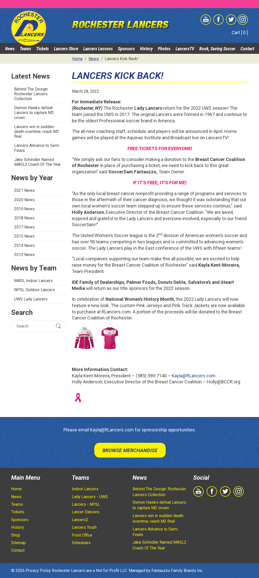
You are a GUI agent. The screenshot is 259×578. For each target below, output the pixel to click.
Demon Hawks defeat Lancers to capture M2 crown (34, 112)
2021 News (24, 190)
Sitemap (18, 542)
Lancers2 (80, 519)
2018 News (24, 218)
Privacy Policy (38, 570)
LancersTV (185, 48)
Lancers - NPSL (86, 504)
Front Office (82, 535)
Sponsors (126, 48)
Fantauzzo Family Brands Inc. (177, 570)
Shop (15, 535)
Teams (25, 48)
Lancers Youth (84, 527)
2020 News (24, 199)
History (146, 48)
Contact (247, 48)
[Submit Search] (58, 326)
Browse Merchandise (130, 450)
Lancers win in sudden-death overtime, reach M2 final (36, 131)
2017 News (24, 227)
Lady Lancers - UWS (90, 496)
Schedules (81, 542)
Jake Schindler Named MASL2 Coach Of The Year (37, 162)
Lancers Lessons (98, 48)
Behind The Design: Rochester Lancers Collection (31, 94)
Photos (164, 48)
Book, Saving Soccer (217, 48)
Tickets (42, 48)
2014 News (24, 245)
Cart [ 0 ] (240, 32)
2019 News (24, 208)
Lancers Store (66, 48)
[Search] (34, 326)
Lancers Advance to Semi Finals (36, 148)
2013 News (24, 254)
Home (16, 489)
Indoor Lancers (85, 489)
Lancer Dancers (85, 512)
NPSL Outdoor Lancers (34, 289)
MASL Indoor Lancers (33, 280)
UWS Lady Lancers (31, 299)
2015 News (24, 236)
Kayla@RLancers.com (193, 375)
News (10, 48)
